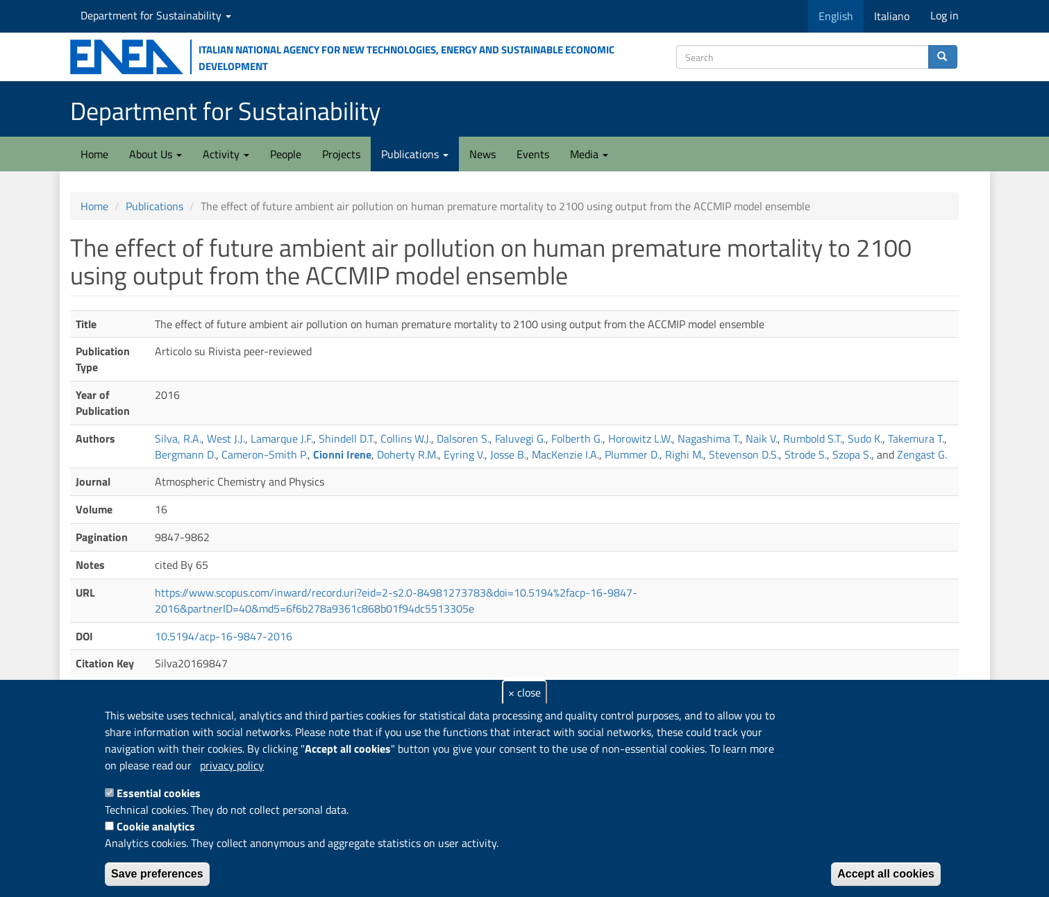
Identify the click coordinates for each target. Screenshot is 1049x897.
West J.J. (226, 438)
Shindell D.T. (347, 438)
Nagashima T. (709, 438)
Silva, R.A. (178, 438)
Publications (414, 154)
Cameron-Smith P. (264, 454)
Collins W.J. (405, 438)
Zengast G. (922, 454)
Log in (944, 15)
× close (524, 692)
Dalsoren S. (463, 438)
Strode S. (805, 454)
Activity (226, 154)
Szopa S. (851, 454)
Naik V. (762, 438)
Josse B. (508, 454)
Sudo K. (865, 438)
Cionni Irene (342, 454)
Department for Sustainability (156, 15)
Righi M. (684, 454)
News (482, 154)
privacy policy (232, 765)
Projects (341, 154)
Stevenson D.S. (744, 454)
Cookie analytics (156, 826)
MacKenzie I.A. (565, 454)
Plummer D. (632, 454)
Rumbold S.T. (812, 438)
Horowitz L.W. (640, 438)
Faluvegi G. (520, 438)
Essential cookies (159, 793)
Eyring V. (464, 454)
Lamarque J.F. (282, 438)
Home (94, 154)
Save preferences (157, 874)
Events (533, 154)
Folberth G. (577, 438)
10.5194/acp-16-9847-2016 (223, 636)
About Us (155, 154)
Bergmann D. (185, 454)
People (285, 154)
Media (589, 154)
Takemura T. (916, 438)
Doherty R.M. (407, 454)
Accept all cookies (885, 874)
